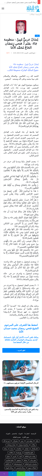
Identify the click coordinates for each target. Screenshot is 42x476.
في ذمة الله (6, 441)
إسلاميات (19, 448)
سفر (22, 441)
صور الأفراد (25, 437)
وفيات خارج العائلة (30, 456)
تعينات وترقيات (11, 445)
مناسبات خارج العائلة (31, 464)
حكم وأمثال (35, 448)
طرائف (27, 448)
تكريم (14, 456)
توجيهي (19, 460)
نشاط (25, 460)
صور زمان (33, 460)
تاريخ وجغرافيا (18, 464)
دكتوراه (20, 433)
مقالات (32, 14)
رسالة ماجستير (20, 468)
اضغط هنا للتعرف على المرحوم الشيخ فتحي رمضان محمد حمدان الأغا (21, 328)
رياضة (5, 448)
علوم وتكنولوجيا (28, 452)
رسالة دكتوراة (9, 468)
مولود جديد (29, 441)
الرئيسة (39, 14)
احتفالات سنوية (32, 468)
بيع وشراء (18, 452)
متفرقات (15, 441)
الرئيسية (33, 433)
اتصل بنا (27, 433)
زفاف (37, 441)
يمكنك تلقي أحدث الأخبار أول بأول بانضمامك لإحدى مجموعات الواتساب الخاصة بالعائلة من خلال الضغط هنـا (21, 339)
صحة (11, 448)
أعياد (20, 456)
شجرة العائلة (17, 437)
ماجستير (14, 433)
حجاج (8, 456)
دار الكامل (8, 464)
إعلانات (11, 452)
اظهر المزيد (21, 350)
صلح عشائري (10, 460)
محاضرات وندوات (23, 445)
